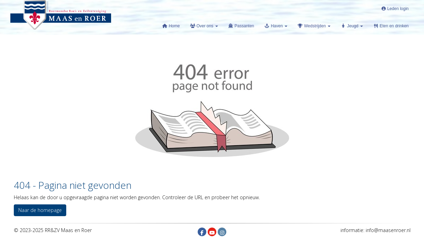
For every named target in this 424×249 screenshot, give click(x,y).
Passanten (241, 26)
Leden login (394, 8)
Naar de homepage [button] (40, 210)
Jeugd (352, 26)
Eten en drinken (390, 26)
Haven (276, 26)
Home (171, 26)
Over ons (204, 26)
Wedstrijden (314, 26)
